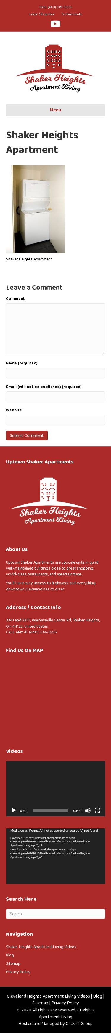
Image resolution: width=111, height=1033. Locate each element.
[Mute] (88, 810)
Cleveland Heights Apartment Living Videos (48, 996)
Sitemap (13, 964)
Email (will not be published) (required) (44, 387)
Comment (15, 299)
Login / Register (41, 14)
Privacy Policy (18, 972)
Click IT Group (79, 1023)
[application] (55, 788)
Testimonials (71, 14)
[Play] (14, 810)
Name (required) (22, 363)
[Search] (55, 914)
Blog (10, 955)
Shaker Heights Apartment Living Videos (41, 947)
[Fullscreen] (97, 810)
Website (14, 410)
